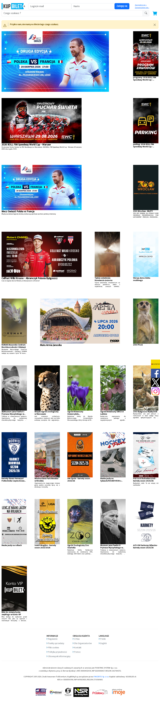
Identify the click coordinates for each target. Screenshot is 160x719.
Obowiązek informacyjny (59, 656)
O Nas (77, 639)
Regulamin (53, 639)
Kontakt (77, 647)
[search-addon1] (72, 13)
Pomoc (77, 652)
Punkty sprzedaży (56, 643)
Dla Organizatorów (83, 643)
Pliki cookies (53, 647)
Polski (103, 639)
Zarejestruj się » (141, 5)
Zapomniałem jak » (142, 7)
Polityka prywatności (57, 652)
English (103, 643)
